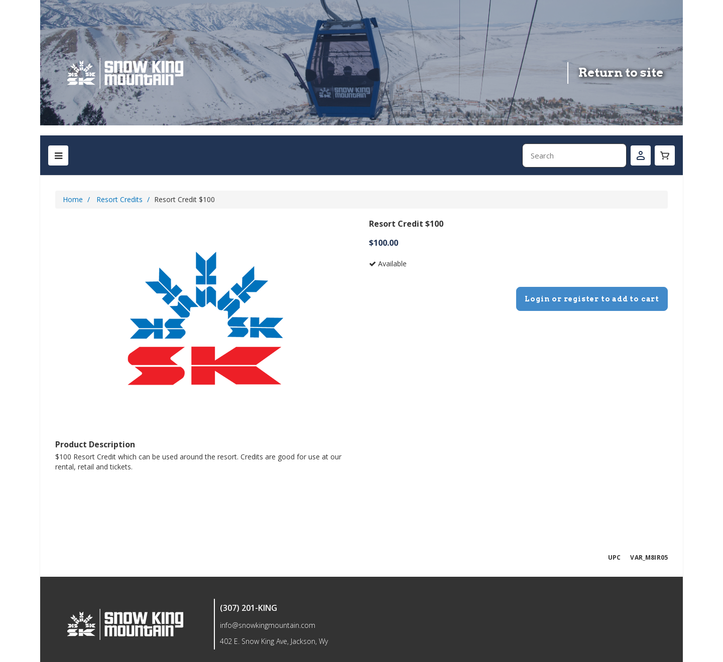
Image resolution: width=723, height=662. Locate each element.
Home (73, 199)
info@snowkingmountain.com (267, 625)
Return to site (620, 72)
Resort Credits (119, 199)
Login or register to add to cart (592, 299)
